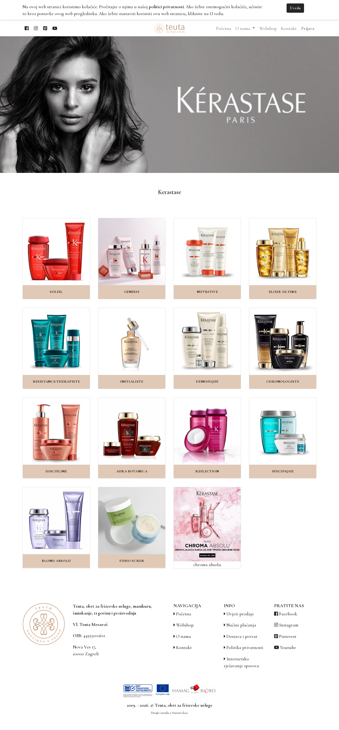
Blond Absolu (56, 561)
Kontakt (184, 647)
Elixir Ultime (283, 292)
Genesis (132, 292)
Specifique (283, 471)
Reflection (207, 471)
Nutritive (207, 292)
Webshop (185, 625)
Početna (183, 614)
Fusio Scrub (131, 561)
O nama (183, 636)
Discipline (56, 471)
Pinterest (287, 636)
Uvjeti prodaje (240, 614)
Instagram (288, 625)
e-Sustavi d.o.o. (179, 713)
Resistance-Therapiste (56, 381)
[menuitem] (223, 28)
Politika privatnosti (244, 647)
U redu (295, 8)
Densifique (207, 381)
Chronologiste (282, 381)
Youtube (288, 647)
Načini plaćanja (241, 625)
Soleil (56, 292)
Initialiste (131, 381)
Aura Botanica (132, 471)
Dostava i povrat (241, 636)
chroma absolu (207, 564)
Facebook (288, 614)
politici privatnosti (166, 7)
